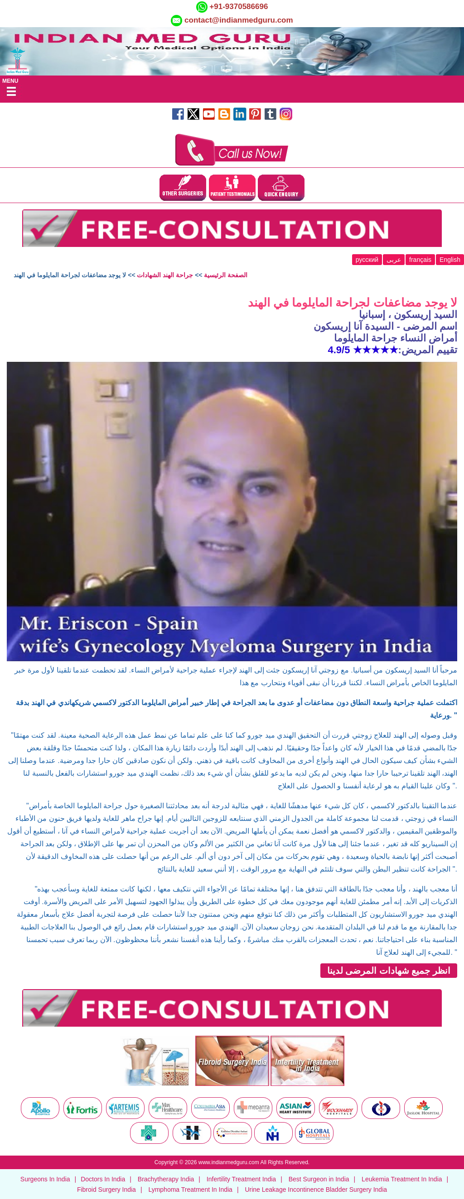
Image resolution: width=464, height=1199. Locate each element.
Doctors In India (103, 1179)
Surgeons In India (45, 1179)
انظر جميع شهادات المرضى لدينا (388, 971)
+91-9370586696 (238, 6)
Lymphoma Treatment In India (190, 1189)
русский (367, 259)
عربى (394, 259)
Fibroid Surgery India (106, 1189)
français (420, 259)
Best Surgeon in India (319, 1179)
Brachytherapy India (166, 1179)
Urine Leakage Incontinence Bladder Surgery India (316, 1189)
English (450, 259)
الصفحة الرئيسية (225, 275)
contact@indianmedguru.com (238, 20)
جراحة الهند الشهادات (165, 275)
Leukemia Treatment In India (402, 1179)
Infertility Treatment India (241, 1179)
